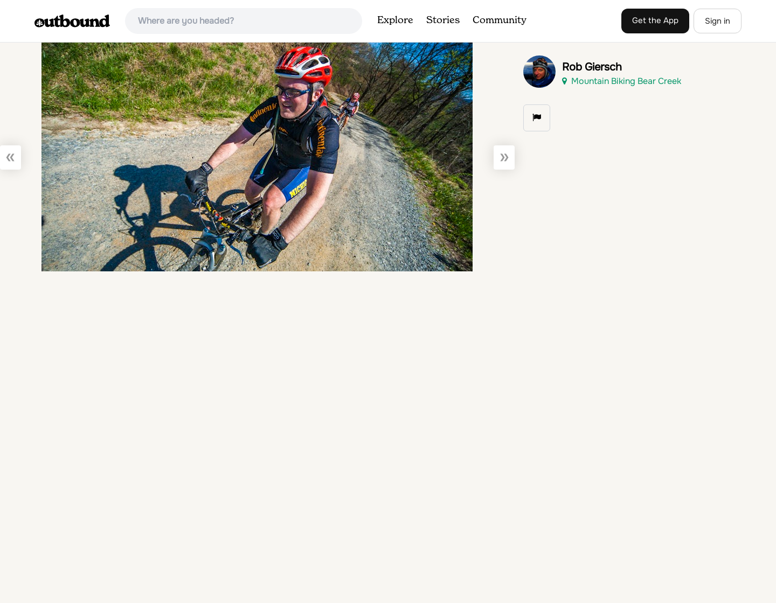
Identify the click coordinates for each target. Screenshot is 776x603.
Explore (395, 20)
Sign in (717, 21)
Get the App (655, 20)
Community (499, 20)
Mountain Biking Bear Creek (621, 81)
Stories (443, 20)
